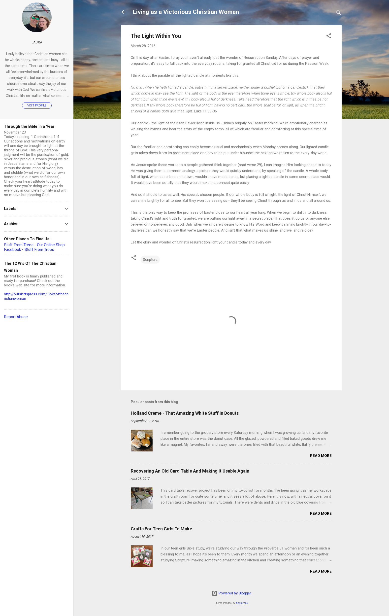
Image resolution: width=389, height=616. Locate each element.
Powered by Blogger (231, 593)
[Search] (339, 13)
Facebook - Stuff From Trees (29, 249)
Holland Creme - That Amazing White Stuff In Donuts (185, 413)
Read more (321, 455)
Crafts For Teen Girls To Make (161, 528)
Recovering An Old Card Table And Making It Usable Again (190, 471)
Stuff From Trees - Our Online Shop (34, 244)
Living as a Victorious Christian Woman (186, 11)
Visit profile (36, 105)
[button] (329, 36)
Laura (37, 42)
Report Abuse (16, 316)
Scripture (150, 259)
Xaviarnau (242, 603)
